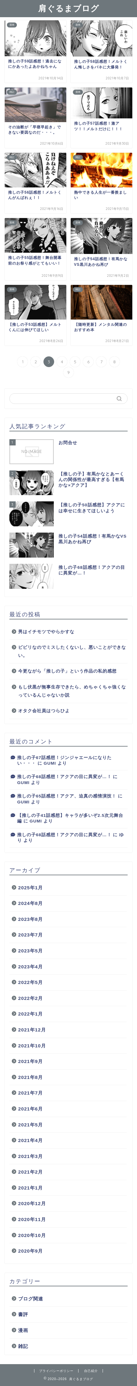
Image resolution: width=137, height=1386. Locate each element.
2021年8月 (30, 1077)
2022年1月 (30, 1013)
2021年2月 (30, 1172)
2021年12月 (32, 1029)
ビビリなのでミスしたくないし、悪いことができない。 (72, 651)
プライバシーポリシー (56, 1371)
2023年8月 (30, 919)
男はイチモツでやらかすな (46, 631)
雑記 (23, 1346)
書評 (23, 1314)
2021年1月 (30, 1187)
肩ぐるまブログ (68, 8)
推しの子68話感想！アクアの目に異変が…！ (64, 776)
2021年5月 (30, 1124)
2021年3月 (30, 1156)
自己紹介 (91, 1371)
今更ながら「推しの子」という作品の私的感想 (67, 671)
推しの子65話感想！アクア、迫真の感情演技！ (66, 796)
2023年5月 (30, 950)
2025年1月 (30, 887)
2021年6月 (30, 1108)
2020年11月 (32, 1219)
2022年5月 (30, 982)
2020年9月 (30, 1251)
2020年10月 (32, 1235)
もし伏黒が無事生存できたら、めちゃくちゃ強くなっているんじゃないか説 (72, 691)
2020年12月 (32, 1203)
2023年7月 (30, 934)
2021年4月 (30, 1140)
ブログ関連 (30, 1298)
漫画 (23, 1330)
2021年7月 (30, 1092)
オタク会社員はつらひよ (44, 710)
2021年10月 (32, 1045)
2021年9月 (30, 1061)
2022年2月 (30, 998)
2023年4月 (30, 966)
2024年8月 (30, 903)
